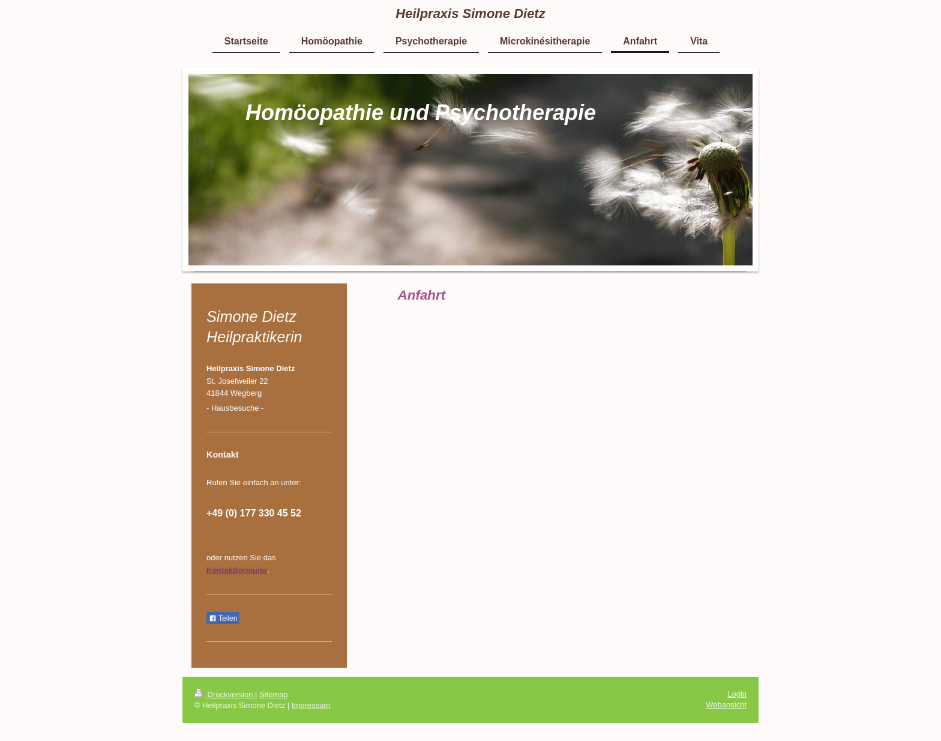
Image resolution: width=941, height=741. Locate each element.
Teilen (223, 618)
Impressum (311, 705)
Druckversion (224, 694)
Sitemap (273, 694)
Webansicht (726, 704)
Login (737, 693)
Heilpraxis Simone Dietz (470, 13)
